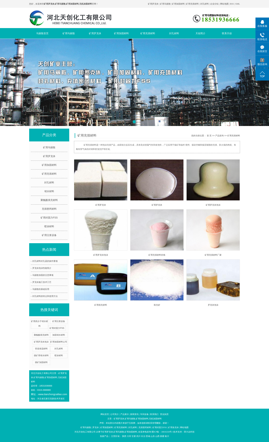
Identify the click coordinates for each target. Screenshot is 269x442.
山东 (153, 436)
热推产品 (104, 436)
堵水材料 (49, 191)
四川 (138, 436)
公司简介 (114, 414)
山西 (157, 436)
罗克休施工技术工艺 (41, 282)
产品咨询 (219, 135)
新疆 (162, 436)
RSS (232, 4)
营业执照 (164, 414)
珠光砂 (157, 305)
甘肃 (134, 436)
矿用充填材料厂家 (213, 255)
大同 (129, 436)
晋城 (148, 436)
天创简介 (200, 33)
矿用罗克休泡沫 (41, 342)
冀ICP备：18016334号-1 (163, 432)
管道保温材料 (41, 348)
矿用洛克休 (173, 427)
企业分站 (214, 4)
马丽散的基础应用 (40, 289)
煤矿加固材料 (41, 362)
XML (237, 4)
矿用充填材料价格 (156, 255)
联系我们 (154, 414)
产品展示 (124, 414)
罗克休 (95, 427)
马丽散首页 (42, 33)
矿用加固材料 (178, 4)
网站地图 (224, 4)
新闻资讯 (134, 414)
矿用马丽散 (165, 4)
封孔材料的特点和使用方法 (45, 296)
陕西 (124, 436)
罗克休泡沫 (213, 305)
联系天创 (227, 33)
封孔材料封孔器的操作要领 (45, 261)
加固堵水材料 (58, 335)
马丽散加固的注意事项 (42, 275)
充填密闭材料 (49, 208)
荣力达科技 (189, 432)
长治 (143, 436)
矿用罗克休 (153, 4)
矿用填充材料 (100, 305)
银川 (167, 436)
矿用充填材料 (192, 4)
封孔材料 (204, 4)
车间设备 (144, 414)
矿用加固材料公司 (58, 342)
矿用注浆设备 (49, 235)
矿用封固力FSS (49, 217)
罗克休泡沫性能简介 (41, 268)
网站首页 (105, 414)
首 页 (209, 135)
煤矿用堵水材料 (41, 355)
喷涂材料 (49, 226)
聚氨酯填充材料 (49, 200)
